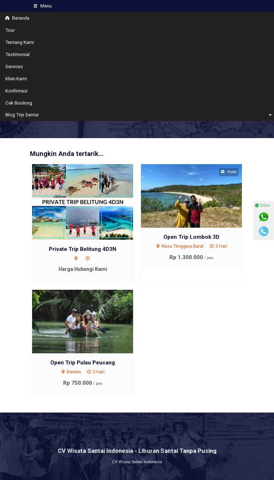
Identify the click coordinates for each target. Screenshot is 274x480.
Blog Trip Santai (22, 114)
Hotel (229, 172)
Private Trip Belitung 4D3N (82, 249)
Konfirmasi (16, 91)
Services (14, 66)
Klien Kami (16, 78)
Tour (10, 30)
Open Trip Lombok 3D (191, 237)
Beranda (17, 18)
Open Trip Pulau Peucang (82, 362)
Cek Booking (18, 103)
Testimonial (17, 54)
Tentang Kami (19, 42)
